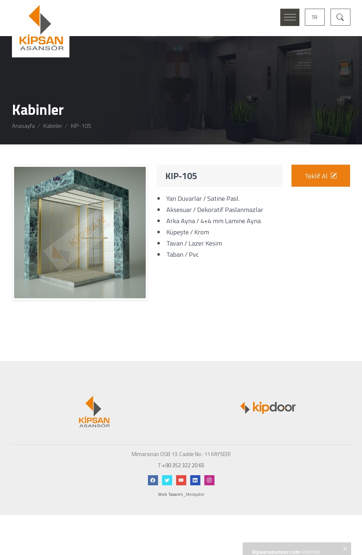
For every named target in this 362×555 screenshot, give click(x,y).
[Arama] (340, 16)
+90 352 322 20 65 (183, 495)
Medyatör (195, 524)
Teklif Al (321, 176)
